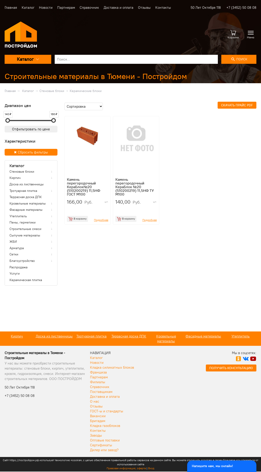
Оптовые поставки (105, 440)
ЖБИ (13, 241)
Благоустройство (22, 261)
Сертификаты (101, 445)
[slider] (7, 120)
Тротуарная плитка (23, 191)
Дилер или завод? (104, 450)
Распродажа (18, 267)
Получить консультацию (231, 368)
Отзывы (144, 7)
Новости (46, 7)
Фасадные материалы (25, 210)
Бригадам (97, 421)
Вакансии (98, 416)
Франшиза (98, 372)
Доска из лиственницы (26, 184)
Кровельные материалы (27, 203)
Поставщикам (101, 391)
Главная (11, 7)
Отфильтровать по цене (31, 129)
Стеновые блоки (51, 91)
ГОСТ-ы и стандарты (106, 411)
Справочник (89, 7)
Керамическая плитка (25, 280)
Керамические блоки (86, 91)
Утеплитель (18, 216)
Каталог (28, 7)
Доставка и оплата (118, 7)
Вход (151, 468)
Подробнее (101, 220)
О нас (94, 401)
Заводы (96, 435)
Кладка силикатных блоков (112, 367)
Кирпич (15, 178)
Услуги (14, 273)
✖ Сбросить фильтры (31, 152)
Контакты (163, 7)
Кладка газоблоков (105, 425)
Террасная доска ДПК (25, 197)
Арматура (16, 248)
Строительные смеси (25, 229)
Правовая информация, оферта (126, 468)
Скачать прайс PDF (237, 105)
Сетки (13, 254)
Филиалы (97, 382)
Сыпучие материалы (24, 235)
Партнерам (66, 7)
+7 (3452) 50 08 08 (241, 7)
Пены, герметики (22, 222)
